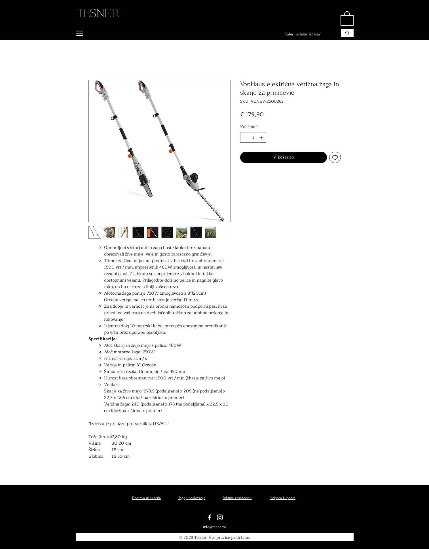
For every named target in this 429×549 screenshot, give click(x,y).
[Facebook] (209, 517)
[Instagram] (220, 517)
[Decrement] (244, 137)
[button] (347, 18)
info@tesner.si (214, 527)
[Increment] (261, 137)
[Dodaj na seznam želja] (335, 157)
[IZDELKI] (93, 33)
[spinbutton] (253, 137)
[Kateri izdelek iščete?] (307, 34)
